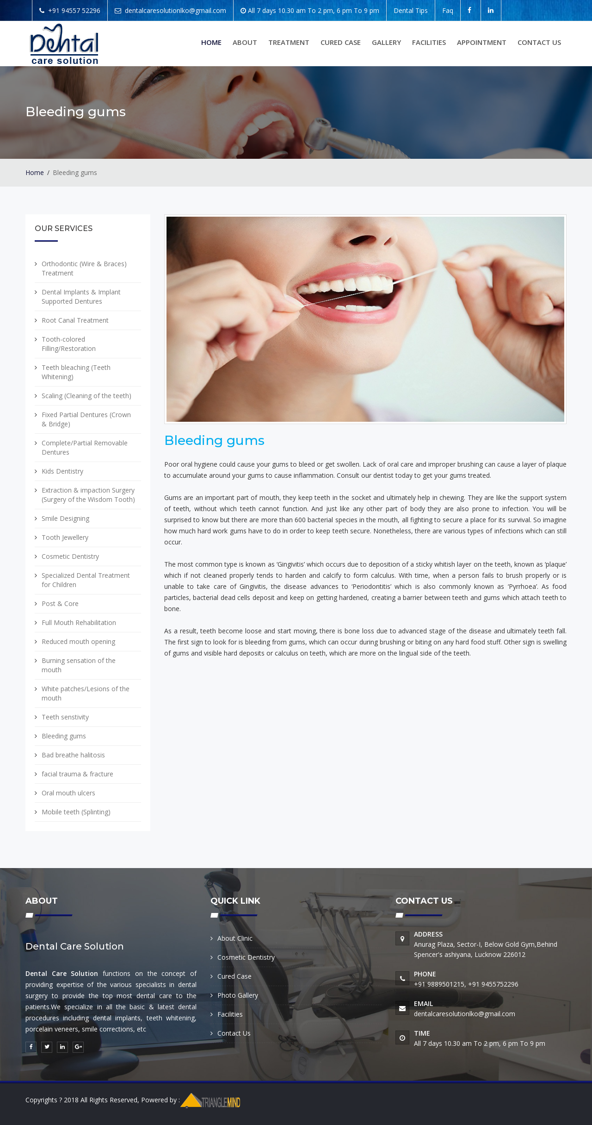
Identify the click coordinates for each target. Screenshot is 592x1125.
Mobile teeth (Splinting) (76, 811)
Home (211, 42)
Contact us (539, 42)
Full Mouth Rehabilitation (79, 622)
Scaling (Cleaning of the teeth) (86, 395)
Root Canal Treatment (75, 320)
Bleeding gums (64, 735)
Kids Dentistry (62, 471)
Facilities (429, 42)
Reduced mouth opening (78, 641)
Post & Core (60, 603)
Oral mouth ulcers (68, 792)
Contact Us (234, 1033)
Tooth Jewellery (65, 537)
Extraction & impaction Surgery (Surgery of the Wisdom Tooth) (88, 495)
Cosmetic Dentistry (70, 556)
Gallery (386, 42)
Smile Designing (65, 518)
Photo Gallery (237, 995)
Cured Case (341, 42)
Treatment (288, 42)
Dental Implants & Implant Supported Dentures (81, 297)
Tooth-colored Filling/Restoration (69, 344)
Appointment (481, 42)
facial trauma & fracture (77, 773)
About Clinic (235, 938)
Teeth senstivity (65, 716)
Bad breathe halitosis (73, 754)
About (245, 42)
